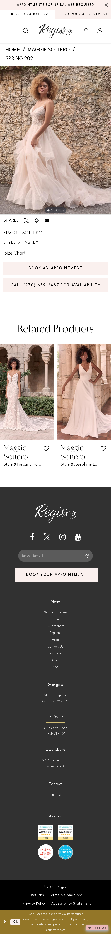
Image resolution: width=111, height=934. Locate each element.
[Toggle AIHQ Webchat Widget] (97, 927)
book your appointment (56, 575)
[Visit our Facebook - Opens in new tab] (32, 537)
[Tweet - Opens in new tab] (26, 220)
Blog (55, 667)
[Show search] (25, 31)
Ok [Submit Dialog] (15, 922)
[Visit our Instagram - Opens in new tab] (62, 537)
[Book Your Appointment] (83, 14)
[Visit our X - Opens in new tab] (47, 537)
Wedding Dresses (55, 612)
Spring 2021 (20, 58)
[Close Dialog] (5, 922)
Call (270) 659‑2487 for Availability (56, 285)
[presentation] (27, 392)
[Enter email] (55, 556)
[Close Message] (105, 5)
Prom (55, 619)
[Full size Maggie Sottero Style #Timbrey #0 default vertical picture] (55, 140)
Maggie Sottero (49, 49)
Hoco (55, 639)
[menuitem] (28, 14)
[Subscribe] (87, 556)
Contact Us (55, 646)
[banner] (55, 31)
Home (13, 49)
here (62, 930)
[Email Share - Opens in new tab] (47, 221)
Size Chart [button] (14, 253)
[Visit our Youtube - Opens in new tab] (78, 537)
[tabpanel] (55, 140)
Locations (55, 653)
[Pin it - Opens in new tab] (37, 220)
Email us (55, 795)
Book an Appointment (56, 268)
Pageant (55, 633)
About (55, 660)
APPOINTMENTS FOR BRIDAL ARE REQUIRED (55, 4)
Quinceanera (55, 626)
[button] (11, 30)
